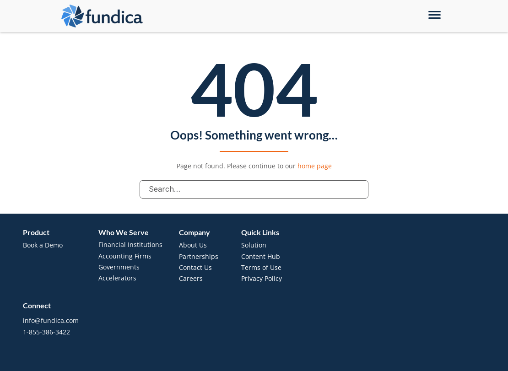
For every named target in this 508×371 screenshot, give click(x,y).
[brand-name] (102, 16)
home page (314, 165)
